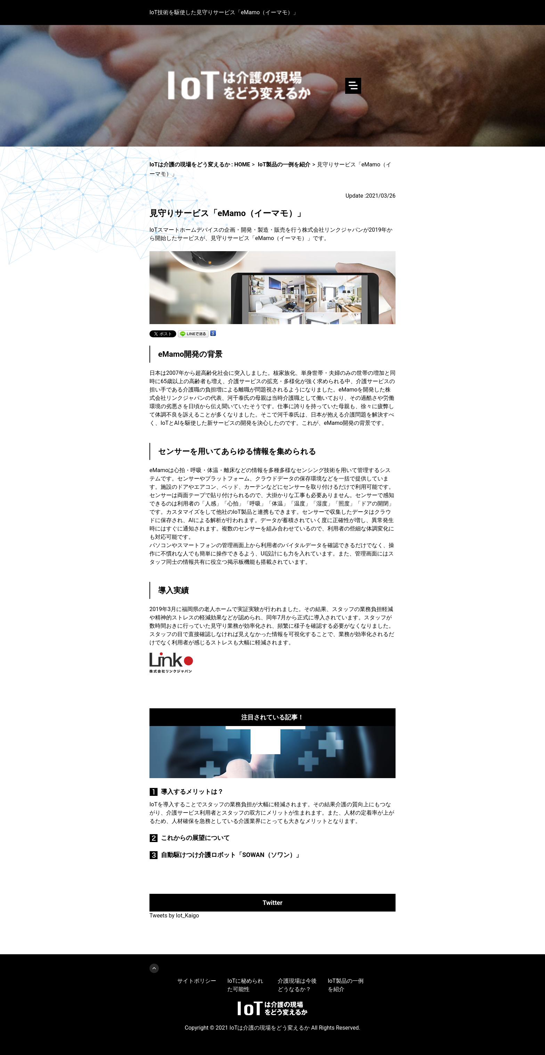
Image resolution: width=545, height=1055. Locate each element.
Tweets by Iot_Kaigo (174, 915)
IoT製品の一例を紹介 (346, 985)
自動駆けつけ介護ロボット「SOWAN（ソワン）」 (231, 854)
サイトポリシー (196, 981)
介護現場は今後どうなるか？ (297, 985)
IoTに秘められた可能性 (245, 985)
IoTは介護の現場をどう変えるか (272, 86)
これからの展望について (195, 837)
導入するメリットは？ (192, 791)
